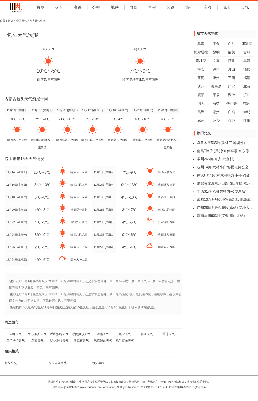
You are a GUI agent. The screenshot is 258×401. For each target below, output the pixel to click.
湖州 (216, 112)
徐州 (216, 69)
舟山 (231, 69)
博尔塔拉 (201, 52)
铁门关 (231, 103)
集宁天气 (125, 334)
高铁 (78, 7)
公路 (170, 7)
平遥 (216, 44)
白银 (231, 112)
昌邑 (200, 112)
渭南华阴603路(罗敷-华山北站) (221, 216)
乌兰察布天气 (125, 340)
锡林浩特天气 (59, 340)
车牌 (208, 7)
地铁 (115, 7)
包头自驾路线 (57, 363)
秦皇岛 (216, 86)
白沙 (231, 44)
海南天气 (103, 334)
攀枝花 (201, 61)
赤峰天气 (15, 334)
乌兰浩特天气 (15, 340)
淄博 (246, 69)
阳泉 (216, 95)
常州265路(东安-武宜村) (215, 159)
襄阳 (200, 95)
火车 (59, 7)
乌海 (200, 44)
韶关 (231, 52)
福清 (246, 78)
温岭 (231, 95)
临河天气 (147, 334)
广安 (231, 86)
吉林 (246, 52)
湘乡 (200, 103)
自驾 (133, 7)
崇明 (246, 112)
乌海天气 (37, 340)
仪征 (231, 120)
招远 (246, 103)
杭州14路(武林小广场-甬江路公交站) (225, 167)
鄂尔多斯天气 (37, 334)
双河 (200, 78)
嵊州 (216, 78)
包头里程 (98, 363)
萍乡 (216, 120)
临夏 (216, 61)
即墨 (246, 120)
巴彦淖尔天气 (103, 340)
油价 (189, 7)
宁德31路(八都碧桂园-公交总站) (221, 191)
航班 (226, 7)
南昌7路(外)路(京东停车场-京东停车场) (227, 151)
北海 (246, 86)
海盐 (216, 103)
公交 (96, 7)
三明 (231, 78)
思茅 (200, 120)
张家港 (247, 44)
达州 (200, 86)
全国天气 (21, 20)
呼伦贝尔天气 (81, 334)
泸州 (246, 95)
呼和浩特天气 (59, 334)
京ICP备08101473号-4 (154, 387)
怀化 (231, 61)
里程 (152, 7)
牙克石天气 (81, 340)
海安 (200, 69)
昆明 (216, 52)
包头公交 (11, 363)
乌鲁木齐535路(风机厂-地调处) (221, 143)
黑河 (246, 61)
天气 (245, 7)
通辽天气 (168, 334)
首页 (40, 7)
